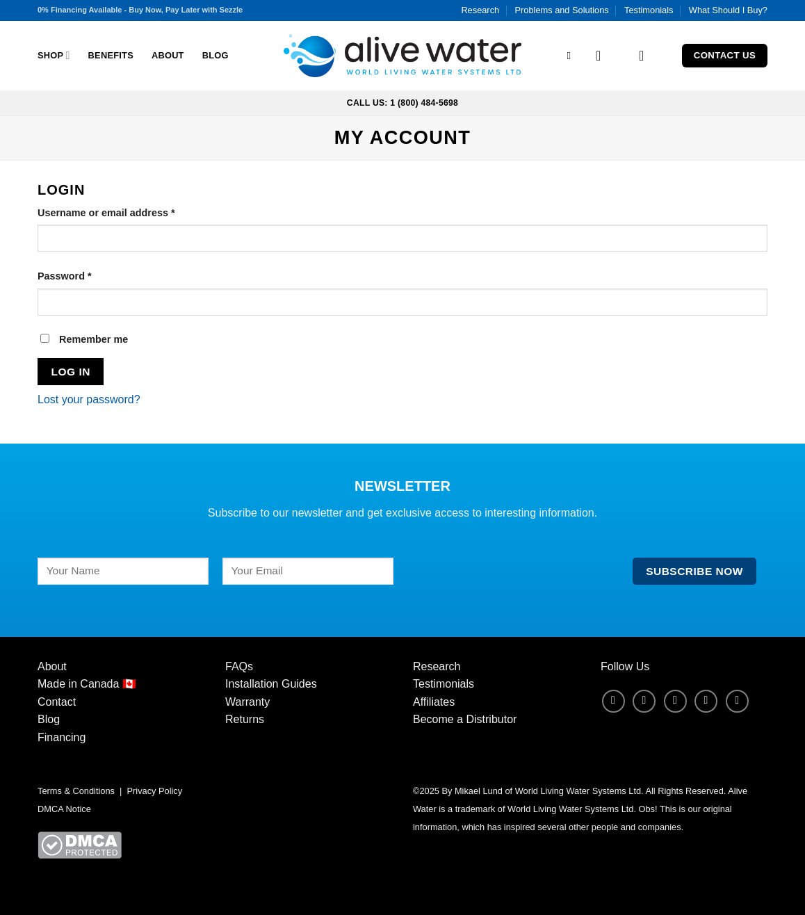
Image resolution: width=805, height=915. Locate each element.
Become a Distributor (465, 719)
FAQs (239, 666)
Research (480, 10)
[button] (646, 55)
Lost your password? (89, 399)
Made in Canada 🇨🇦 (87, 684)
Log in (70, 372)
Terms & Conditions (76, 791)
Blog (215, 55)
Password (86, 275)
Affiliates (434, 702)
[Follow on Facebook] (613, 701)
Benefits (110, 55)
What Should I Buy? (728, 10)
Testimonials (648, 10)
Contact (57, 702)
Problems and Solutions (562, 10)
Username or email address (128, 211)
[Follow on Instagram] (644, 701)
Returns (244, 719)
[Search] (572, 55)
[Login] (603, 55)
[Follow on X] (675, 701)
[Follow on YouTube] (737, 701)
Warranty (247, 702)
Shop (54, 55)
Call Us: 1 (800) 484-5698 (402, 103)
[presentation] (513, 585)
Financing (62, 737)
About (168, 55)
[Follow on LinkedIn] (705, 701)
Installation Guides (271, 684)
